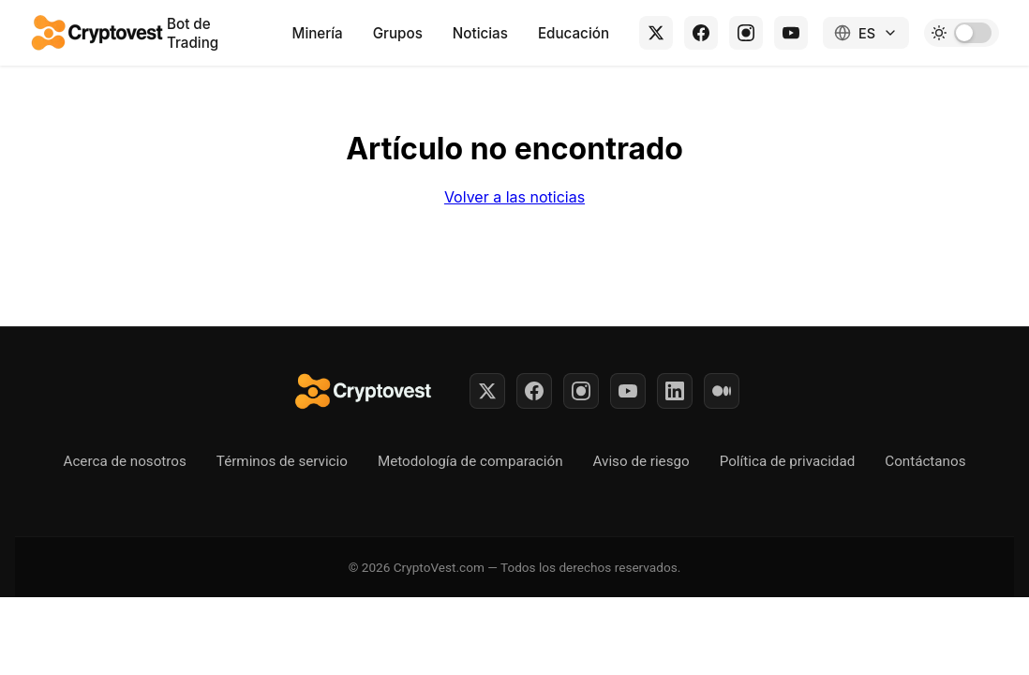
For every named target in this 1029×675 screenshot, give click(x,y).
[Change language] (866, 33)
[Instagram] (746, 33)
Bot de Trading (192, 33)
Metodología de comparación (470, 461)
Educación (573, 33)
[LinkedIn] (675, 391)
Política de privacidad (788, 461)
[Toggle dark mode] (961, 33)
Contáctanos (925, 461)
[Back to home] (98, 33)
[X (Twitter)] (656, 33)
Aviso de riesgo (641, 461)
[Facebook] (701, 33)
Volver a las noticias (514, 197)
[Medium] (721, 391)
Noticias (480, 33)
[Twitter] (487, 391)
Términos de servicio (282, 461)
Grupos (398, 33)
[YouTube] (791, 33)
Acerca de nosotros (125, 461)
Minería (317, 33)
